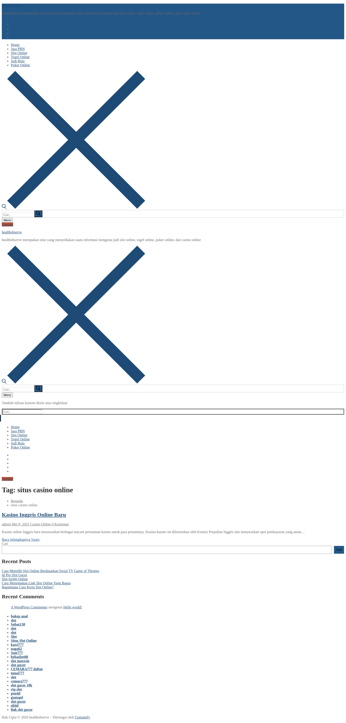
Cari (5, 544)
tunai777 (17, 673)
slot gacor (18, 665)
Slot (14, 636)
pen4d (15, 693)
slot (13, 620)
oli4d (14, 705)
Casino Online (40, 524)
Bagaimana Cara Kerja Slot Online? (28, 587)
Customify (82, 717)
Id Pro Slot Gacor (14, 575)
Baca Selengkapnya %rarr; (21, 539)
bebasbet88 (19, 657)
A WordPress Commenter (29, 607)
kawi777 (17, 645)
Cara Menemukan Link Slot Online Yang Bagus (36, 583)
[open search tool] (73, 208)
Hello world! (72, 607)
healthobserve (12, 5)
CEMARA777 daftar (27, 669)
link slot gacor (22, 709)
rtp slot (16, 689)
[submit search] (38, 213)
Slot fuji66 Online (15, 579)
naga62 (16, 649)
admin (6, 524)
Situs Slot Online (24, 640)
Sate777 (17, 653)
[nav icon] (7, 220)
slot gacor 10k (21, 685)
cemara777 (19, 681)
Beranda (17, 501)
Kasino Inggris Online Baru (34, 515)
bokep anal (19, 616)
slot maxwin (20, 661)
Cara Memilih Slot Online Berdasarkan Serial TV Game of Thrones (50, 571)
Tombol (7, 224)
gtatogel (17, 697)
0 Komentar (60, 524)
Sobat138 (18, 624)
